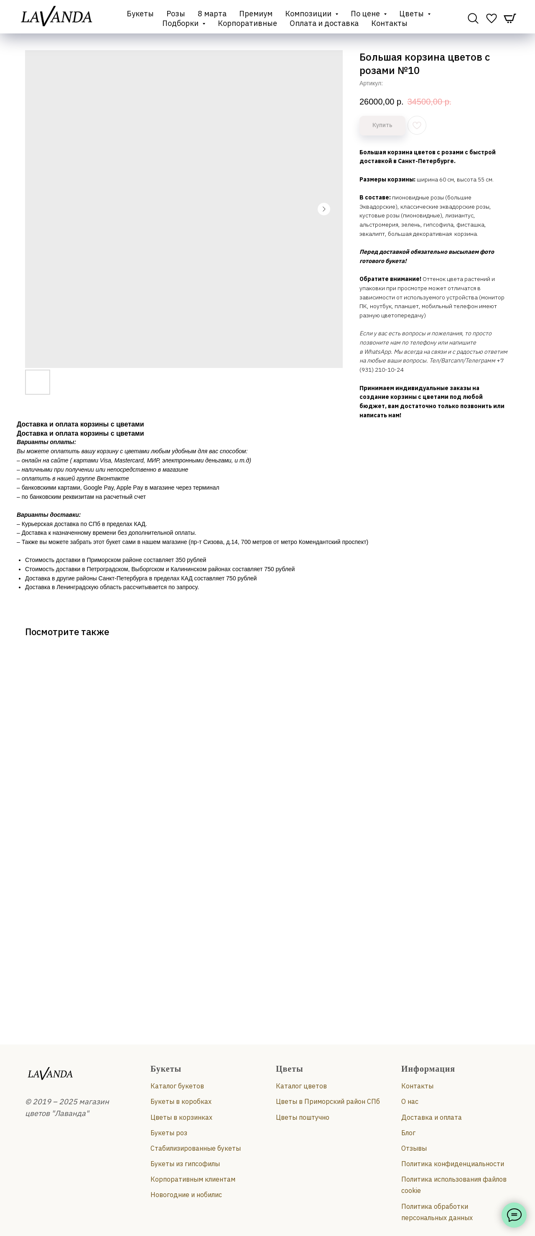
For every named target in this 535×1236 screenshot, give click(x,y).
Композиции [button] (309, 13)
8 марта (212, 13)
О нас (409, 1101)
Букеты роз (168, 1133)
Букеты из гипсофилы (185, 1163)
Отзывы (414, 1148)
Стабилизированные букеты (195, 1148)
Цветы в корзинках (181, 1117)
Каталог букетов (177, 1086)
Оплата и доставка (324, 23)
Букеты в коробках (180, 1101)
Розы (175, 13)
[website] (473, 18)
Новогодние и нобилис (186, 1194)
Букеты (140, 13)
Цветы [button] (412, 13)
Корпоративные (247, 23)
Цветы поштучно (302, 1117)
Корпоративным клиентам (192, 1179)
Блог (408, 1133)
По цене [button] (366, 13)
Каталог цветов (301, 1086)
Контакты (389, 23)
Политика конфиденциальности (452, 1163)
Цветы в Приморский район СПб (328, 1101)
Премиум (256, 13)
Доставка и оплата (431, 1117)
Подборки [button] (181, 23)
